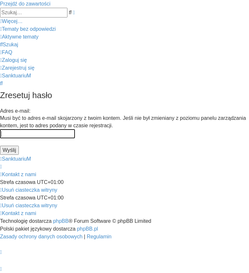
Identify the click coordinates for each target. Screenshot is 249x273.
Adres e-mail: (15, 111)
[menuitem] (28, 29)
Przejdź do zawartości (25, 3)
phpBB (61, 221)
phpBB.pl (87, 229)
